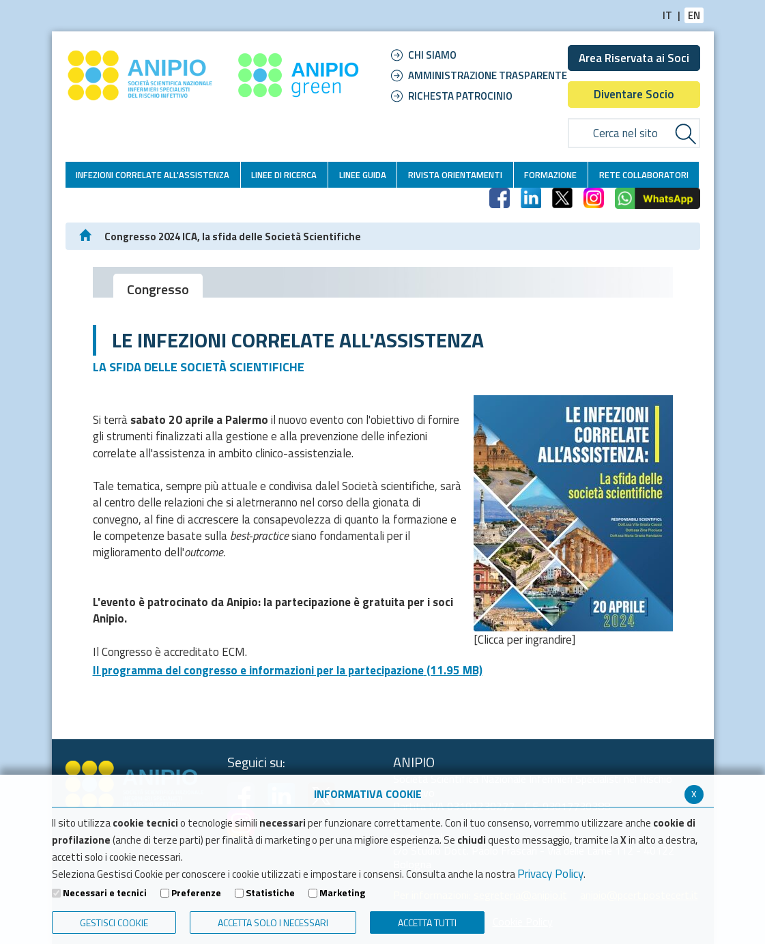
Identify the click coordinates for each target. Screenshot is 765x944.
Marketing (342, 893)
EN (694, 15)
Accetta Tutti (427, 922)
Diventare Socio (634, 94)
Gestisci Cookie (114, 922)
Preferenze (196, 893)
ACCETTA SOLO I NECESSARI (273, 922)
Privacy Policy (550, 874)
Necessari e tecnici (105, 893)
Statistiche (270, 893)
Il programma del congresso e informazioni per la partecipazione (287, 670)
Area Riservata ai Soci (634, 58)
